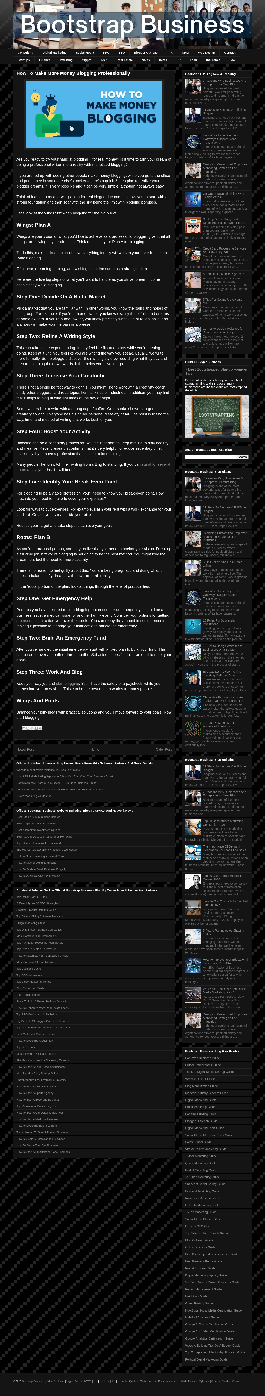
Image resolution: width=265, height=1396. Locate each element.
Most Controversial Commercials (36, 936)
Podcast (105, 1381)
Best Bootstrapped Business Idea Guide (211, 1254)
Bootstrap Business (32, 1381)
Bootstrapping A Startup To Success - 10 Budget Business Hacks (56, 782)
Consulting (25, 52)
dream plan (58, 253)
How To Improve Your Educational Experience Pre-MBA (225, 961)
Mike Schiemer (56, 1381)
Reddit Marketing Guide (201, 1170)
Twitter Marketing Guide (201, 1156)
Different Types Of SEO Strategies (37, 903)
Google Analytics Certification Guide (209, 1338)
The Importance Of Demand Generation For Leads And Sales (224, 848)
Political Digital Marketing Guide (206, 1359)
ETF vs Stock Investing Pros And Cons (40, 856)
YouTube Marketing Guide (202, 1177)
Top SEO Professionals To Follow (36, 1014)
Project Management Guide (203, 1289)
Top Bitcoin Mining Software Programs (39, 916)
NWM (87, 1381)
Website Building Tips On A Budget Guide (212, 1345)
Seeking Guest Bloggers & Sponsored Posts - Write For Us (224, 221)
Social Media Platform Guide (204, 1219)
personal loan (31, 621)
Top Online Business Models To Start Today (43, 1027)
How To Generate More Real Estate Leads (42, 1008)
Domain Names (167, 1381)
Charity (226, 1381)
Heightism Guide (196, 1296)
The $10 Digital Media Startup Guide (209, 1072)
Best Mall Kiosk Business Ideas (35, 1034)
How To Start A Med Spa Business (37, 1119)
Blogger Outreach (146, 52)
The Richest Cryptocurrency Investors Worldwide (46, 849)
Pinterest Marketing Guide (202, 1191)
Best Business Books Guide (203, 1261)
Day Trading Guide (28, 994)
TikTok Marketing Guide (201, 1212)
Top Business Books (28, 968)
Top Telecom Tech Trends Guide (206, 1233)
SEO (122, 52)
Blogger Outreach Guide (201, 1121)
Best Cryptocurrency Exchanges (36, 823)
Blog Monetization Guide (201, 1086)
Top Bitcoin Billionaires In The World (38, 843)
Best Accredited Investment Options (38, 830)
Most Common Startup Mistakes (36, 962)
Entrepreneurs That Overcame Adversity (41, 1079)
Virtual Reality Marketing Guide (206, 1149)
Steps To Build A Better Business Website (42, 1001)
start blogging (67, 683)
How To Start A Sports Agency (34, 1093)
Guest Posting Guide (199, 1303)
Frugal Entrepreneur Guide (203, 1065)
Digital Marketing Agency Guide (206, 1275)
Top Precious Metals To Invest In (36, 949)
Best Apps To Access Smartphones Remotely (44, 836)
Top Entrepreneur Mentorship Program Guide (215, 1352)
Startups (24, 60)
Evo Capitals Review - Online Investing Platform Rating (222, 673)
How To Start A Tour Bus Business (37, 1145)
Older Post (164, 749)
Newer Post (25, 749)
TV (113, 1381)
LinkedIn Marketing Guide (202, 1205)
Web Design (206, 52)
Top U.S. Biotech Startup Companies (39, 929)
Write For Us (148, 1381)
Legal (69, 1381)
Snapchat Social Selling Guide (205, 1184)
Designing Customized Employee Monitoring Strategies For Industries (225, 168)
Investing (66, 60)
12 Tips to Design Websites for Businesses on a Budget (223, 330)
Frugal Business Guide (200, 1268)
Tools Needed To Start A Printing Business (42, 1132)
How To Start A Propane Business (37, 1086)
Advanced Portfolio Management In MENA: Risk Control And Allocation (60, 789)
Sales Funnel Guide (198, 1142)
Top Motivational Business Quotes (37, 1106)
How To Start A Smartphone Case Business (43, 1152)
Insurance (213, 60)
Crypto (86, 60)
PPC (106, 52)
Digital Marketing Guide (200, 1100)
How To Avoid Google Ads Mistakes (38, 875)
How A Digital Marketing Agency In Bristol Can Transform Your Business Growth (65, 776)
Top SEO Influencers (29, 975)
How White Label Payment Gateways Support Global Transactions (220, 139)
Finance (44, 60)
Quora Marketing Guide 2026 (34, 796)
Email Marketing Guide (200, 1107)
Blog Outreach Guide (199, 1240)
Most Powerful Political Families (36, 1053)
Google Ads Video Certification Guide (210, 1331)
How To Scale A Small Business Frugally (41, 869)
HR (178, 60)
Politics (192, 1381)
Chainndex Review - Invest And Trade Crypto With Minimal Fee (224, 699)
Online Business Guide (200, 1247)
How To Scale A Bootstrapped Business (40, 1138)
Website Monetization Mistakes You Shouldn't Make (48, 769)
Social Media (85, 52)
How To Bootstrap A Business (34, 1040)
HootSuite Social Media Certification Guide (213, 1310)
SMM (183, 1381)
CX (95, 1381)
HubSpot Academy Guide (202, 1317)
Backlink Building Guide (201, 1114)
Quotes (133, 1381)
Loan (193, 60)
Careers (215, 1381)
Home (94, 749)
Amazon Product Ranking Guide (36, 909)
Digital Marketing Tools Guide (204, 1128)
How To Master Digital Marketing (36, 862)
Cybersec (204, 1381)
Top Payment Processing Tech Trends (39, 942)
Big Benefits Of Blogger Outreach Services (42, 1021)
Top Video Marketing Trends (33, 981)
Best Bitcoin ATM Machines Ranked (38, 816)
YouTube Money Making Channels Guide (212, 1282)
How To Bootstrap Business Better (37, 1125)
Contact (229, 52)
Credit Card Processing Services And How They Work (224, 250)
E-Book (122, 1381)
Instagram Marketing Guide (203, 1198)
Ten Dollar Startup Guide (31, 896)
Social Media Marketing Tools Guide (209, 1135)
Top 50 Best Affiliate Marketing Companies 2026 (223, 822)
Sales (146, 60)
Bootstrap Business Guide (202, 1058)
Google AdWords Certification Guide (209, 1324)
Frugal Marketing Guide (31, 923)
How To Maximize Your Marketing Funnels (42, 955)
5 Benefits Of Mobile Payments (223, 274)
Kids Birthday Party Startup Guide (37, 1073)
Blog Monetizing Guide (30, 988)
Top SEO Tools (25, 1047)
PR (170, 52)
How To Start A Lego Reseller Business (40, 1066)
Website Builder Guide (200, 1079)
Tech (104, 60)
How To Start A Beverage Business (37, 1099)
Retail (163, 60)
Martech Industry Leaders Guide (206, 1093)
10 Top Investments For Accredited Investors (218, 724)
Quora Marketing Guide (200, 1163)
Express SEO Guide (198, 1226)
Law (232, 60)
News (78, 1381)
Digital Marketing (55, 52)
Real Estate (125, 60)
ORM (185, 52)
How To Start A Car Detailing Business (39, 1112)
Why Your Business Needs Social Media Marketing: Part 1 (225, 990)
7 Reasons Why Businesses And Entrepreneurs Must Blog (224, 82)
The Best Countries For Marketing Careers (42, 1060)
